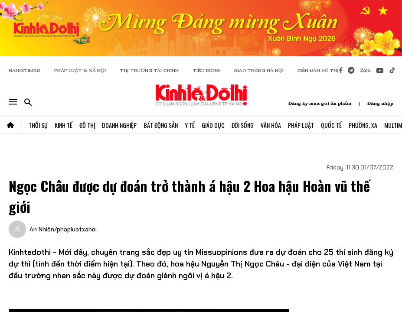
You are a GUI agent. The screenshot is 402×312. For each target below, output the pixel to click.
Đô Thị (87, 125)
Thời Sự (38, 125)
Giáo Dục (213, 125)
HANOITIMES (24, 70)
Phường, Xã (363, 125)
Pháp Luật (301, 125)
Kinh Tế (63, 125)
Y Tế (190, 125)
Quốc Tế (331, 125)
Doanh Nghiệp (119, 125)
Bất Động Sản (161, 125)
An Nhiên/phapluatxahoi (63, 229)
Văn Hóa (271, 125)
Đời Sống (243, 125)
